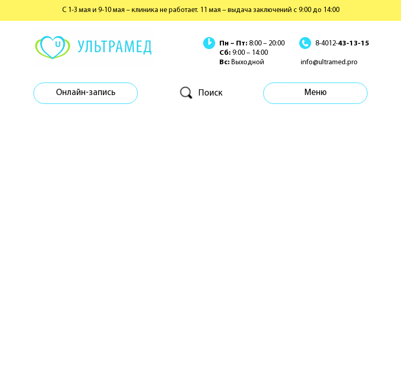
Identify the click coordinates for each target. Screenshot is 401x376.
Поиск (210, 93)
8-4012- (342, 44)
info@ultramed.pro (329, 62)
